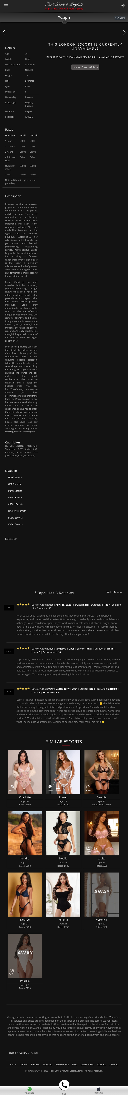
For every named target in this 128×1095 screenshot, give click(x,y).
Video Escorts (15, 524)
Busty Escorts (15, 517)
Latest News (87, 1064)
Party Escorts (15, 490)
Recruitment (62, 1064)
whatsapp (29, 1092)
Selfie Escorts (15, 497)
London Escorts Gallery (85, 67)
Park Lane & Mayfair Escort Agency (66, 1070)
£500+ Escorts (15, 504)
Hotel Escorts (15, 477)
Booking (47, 1064)
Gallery (24, 1064)
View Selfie (120, 17)
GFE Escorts (14, 484)
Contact (102, 1064)
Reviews (35, 1064)
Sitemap (113, 1064)
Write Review (114, 592)
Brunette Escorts (17, 510)
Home (13, 1064)
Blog (74, 1064)
